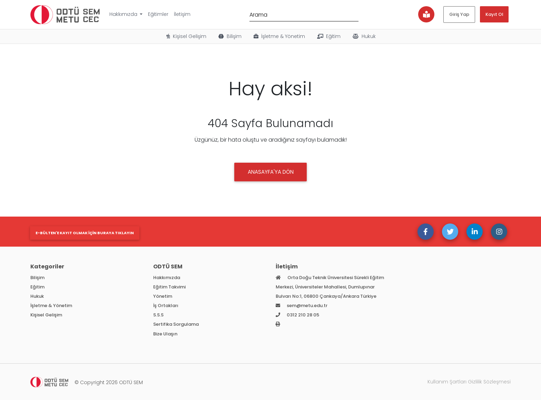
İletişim (182, 14)
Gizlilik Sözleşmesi (489, 381)
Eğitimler (158, 14)
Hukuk (364, 36)
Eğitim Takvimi (169, 287)
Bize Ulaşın (165, 334)
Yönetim (162, 296)
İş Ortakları (165, 305)
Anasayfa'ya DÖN (271, 171)
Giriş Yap (459, 14)
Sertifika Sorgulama (176, 324)
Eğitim (328, 36)
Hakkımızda (124, 14)
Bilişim (229, 36)
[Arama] (303, 14)
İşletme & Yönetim (279, 36)
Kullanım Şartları (446, 381)
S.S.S (158, 315)
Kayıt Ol (494, 14)
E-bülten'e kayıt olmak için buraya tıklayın (85, 233)
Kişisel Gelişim (185, 36)
